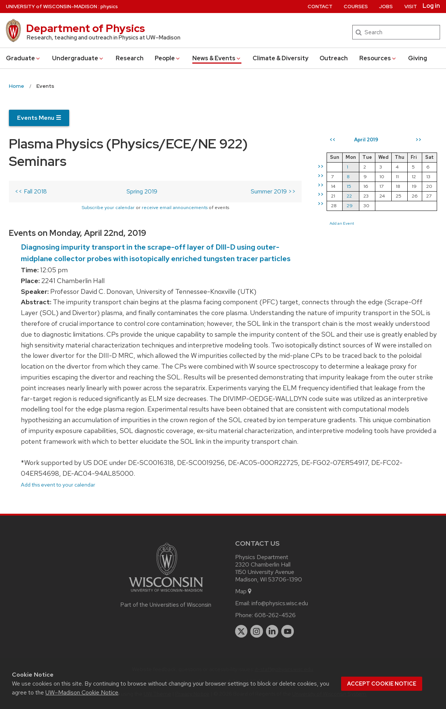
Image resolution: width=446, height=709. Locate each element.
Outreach (334, 58)
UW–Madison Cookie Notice (81, 692)
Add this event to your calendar (58, 484)
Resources (378, 58)
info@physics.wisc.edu (279, 603)
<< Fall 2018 (31, 191)
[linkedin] (272, 631)
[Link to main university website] (166, 593)
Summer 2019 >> (273, 191)
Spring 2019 (141, 191)
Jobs (386, 6)
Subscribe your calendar (108, 207)
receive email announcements (175, 207)
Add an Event (342, 223)
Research (130, 58)
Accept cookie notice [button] (381, 683)
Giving (417, 58)
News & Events (216, 58)
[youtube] (287, 631)
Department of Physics (85, 28)
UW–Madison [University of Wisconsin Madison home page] (51, 6)
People (168, 58)
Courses (356, 6)
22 (349, 196)
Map (244, 591)
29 (350, 205)
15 (349, 186)
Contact (320, 6)
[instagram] (256, 631)
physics (109, 6)
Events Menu (39, 118)
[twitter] (241, 631)
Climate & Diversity (280, 58)
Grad (23, 58)
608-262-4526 (275, 615)
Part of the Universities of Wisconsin (166, 605)
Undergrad (78, 58)
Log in (431, 6)
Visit (410, 6)
